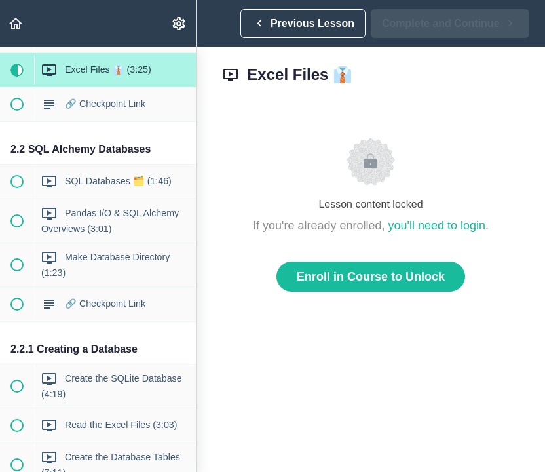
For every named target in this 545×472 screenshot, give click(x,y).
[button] (16, 23)
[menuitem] (179, 23)
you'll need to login (437, 225)
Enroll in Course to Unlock (371, 276)
